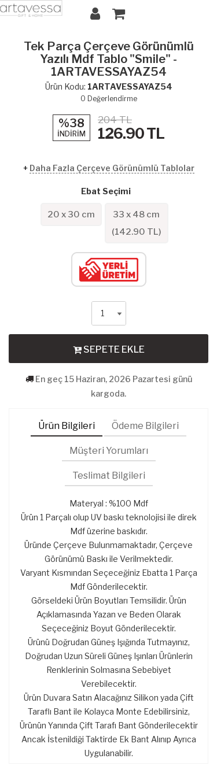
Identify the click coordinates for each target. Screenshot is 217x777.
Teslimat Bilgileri (108, 475)
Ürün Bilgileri (66, 425)
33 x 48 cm (136, 223)
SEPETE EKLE (109, 349)
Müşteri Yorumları (108, 450)
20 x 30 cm (71, 214)
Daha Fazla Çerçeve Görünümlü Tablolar (112, 168)
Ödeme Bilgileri (145, 425)
